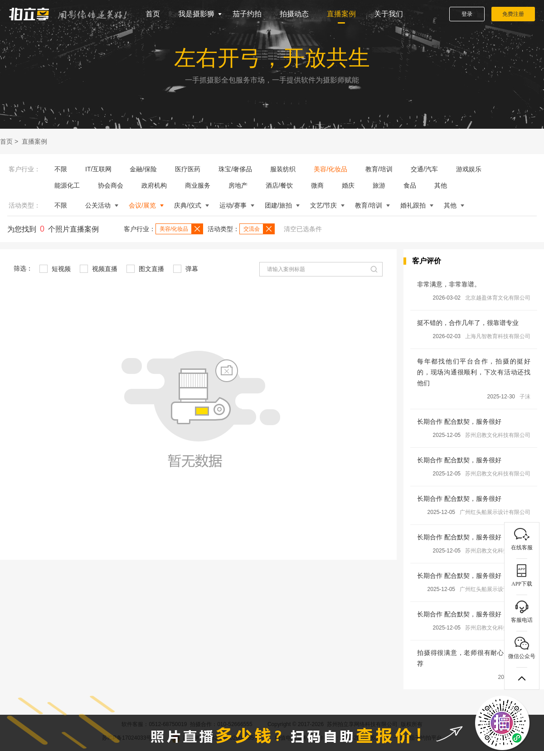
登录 (466, 14)
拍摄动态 (294, 14)
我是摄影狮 (196, 14)
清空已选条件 (303, 229)
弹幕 (185, 269)
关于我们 (388, 14)
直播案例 (341, 14)
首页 (153, 14)
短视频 (55, 269)
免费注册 (513, 14)
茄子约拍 (247, 14)
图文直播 (145, 269)
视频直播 (98, 269)
